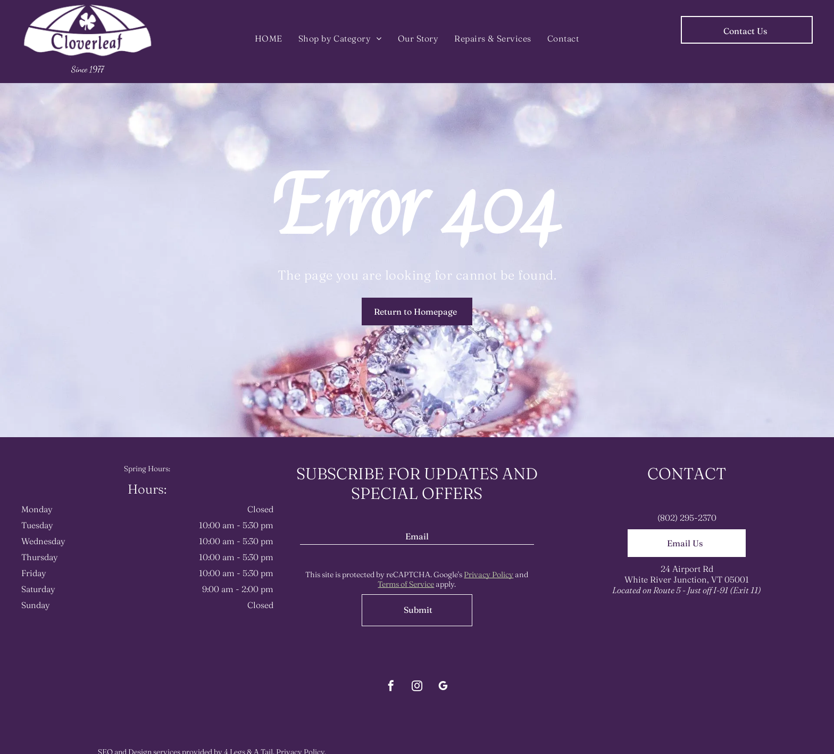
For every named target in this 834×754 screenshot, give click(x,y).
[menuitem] (268, 38)
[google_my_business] (443, 687)
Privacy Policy (488, 574)
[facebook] (391, 687)
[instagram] (417, 687)
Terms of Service (406, 584)
